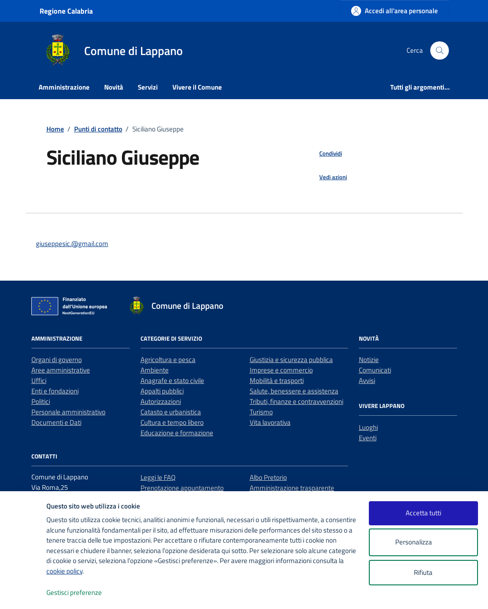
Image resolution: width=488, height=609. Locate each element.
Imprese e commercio (281, 370)
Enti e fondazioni (55, 391)
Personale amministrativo (68, 412)
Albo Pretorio (268, 477)
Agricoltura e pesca (168, 359)
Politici (40, 401)
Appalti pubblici (162, 391)
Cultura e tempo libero (172, 422)
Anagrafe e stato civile (172, 380)
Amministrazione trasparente (292, 488)
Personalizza (423, 542)
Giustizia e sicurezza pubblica (291, 359)
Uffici (38, 380)
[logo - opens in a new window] (23, 593)
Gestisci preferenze (83, 593)
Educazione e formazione (177, 433)
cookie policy (64, 571)
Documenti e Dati (56, 422)
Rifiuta (423, 572)
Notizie (369, 359)
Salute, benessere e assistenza (294, 391)
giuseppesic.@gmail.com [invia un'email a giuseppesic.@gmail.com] (72, 243)
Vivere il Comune (197, 87)
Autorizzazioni (161, 401)
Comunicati (375, 370)
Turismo (261, 412)
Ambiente (155, 370)
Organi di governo (56, 359)
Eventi (368, 438)
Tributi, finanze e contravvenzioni (296, 401)
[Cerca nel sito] (439, 50)
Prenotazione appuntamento (182, 488)
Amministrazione (64, 87)
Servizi (148, 87)
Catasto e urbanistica (171, 412)
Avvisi (367, 380)
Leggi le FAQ (158, 477)
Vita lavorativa (270, 422)
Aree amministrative (60, 370)
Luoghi (368, 427)
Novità (113, 87)
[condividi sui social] (323, 153)
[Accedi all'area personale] (394, 10)
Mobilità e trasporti (277, 380)
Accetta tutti (423, 513)
